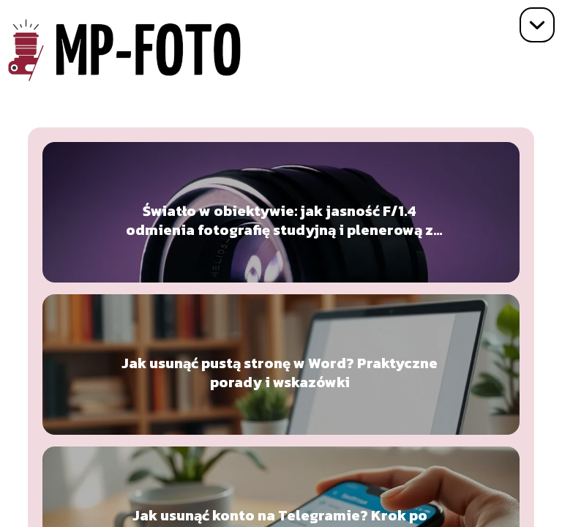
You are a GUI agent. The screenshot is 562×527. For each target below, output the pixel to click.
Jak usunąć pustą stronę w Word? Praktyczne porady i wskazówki (279, 373)
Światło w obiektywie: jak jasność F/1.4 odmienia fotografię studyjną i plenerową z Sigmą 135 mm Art (279, 220)
